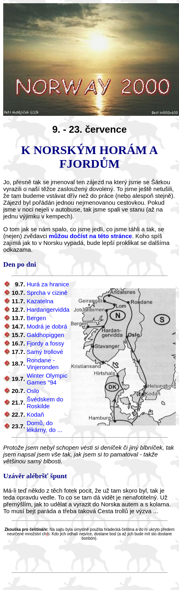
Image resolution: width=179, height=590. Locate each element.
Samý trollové (44, 351)
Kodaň (35, 414)
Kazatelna (39, 301)
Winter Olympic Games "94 (46, 379)
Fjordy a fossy (45, 343)
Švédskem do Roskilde (44, 402)
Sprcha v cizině (46, 292)
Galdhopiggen (45, 334)
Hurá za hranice (47, 284)
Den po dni (19, 264)
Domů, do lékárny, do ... (44, 426)
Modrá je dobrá (46, 326)
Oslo (32, 390)
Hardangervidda (47, 309)
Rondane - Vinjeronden (42, 363)
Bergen (36, 318)
